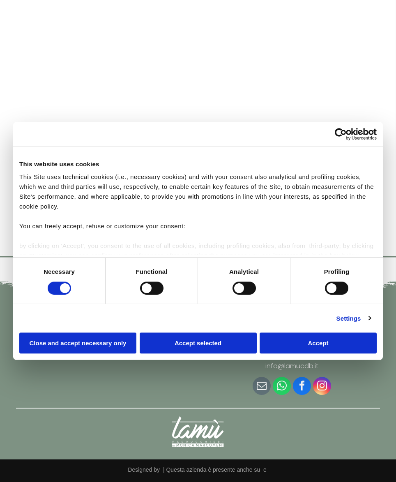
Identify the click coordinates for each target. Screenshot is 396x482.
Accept (318, 343)
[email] (262, 387)
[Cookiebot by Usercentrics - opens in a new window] (341, 134)
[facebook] (302, 387)
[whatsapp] (282, 387)
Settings (348, 317)
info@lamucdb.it (291, 366)
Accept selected (198, 343)
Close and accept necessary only (78, 343)
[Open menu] (375, 27)
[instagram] (322, 387)
